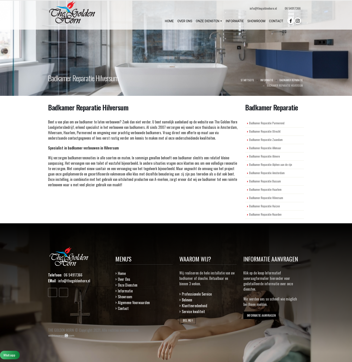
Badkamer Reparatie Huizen (264, 206)
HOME (169, 21)
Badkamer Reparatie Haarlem (265, 189)
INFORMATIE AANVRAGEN (261, 315)
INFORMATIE (235, 21)
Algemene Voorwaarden (134, 302)
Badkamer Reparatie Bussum (265, 181)
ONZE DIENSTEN (207, 21)
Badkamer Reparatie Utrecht (265, 131)
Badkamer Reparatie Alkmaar (265, 148)
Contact (123, 308)
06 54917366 (293, 8)
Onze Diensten (127, 285)
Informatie (125, 291)
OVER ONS (184, 21)
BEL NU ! (187, 320)
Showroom (125, 296)
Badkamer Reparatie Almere (264, 156)
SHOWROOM (256, 21)
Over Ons (124, 279)
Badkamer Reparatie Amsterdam (267, 173)
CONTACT (276, 21)
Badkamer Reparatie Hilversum (266, 198)
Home (122, 273)
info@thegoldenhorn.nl (74, 280)
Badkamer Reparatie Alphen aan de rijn (270, 164)
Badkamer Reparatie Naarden (265, 214)
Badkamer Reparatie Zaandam (266, 140)
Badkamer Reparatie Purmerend (266, 123)
